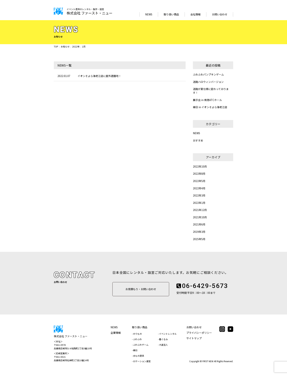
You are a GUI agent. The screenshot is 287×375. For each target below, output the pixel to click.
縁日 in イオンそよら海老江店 (210, 107)
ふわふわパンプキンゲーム (208, 74)
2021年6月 (199, 224)
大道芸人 (163, 344)
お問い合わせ (219, 14)
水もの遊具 (138, 355)
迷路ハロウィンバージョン (208, 82)
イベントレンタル (168, 333)
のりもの (137, 333)
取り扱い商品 (171, 14)
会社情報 (195, 14)
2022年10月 (200, 166)
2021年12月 (200, 210)
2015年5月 (199, 239)
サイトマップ (194, 338)
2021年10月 (200, 217)
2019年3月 (199, 232)
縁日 (135, 350)
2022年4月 (199, 188)
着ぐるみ (163, 339)
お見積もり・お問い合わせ (140, 289)
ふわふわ (137, 339)
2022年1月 (199, 203)
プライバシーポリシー (199, 332)
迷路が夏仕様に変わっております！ (211, 90)
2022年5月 (199, 181)
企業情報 (116, 332)
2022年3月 (199, 195)
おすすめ (198, 140)
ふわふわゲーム (140, 344)
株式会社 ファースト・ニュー (89, 12)
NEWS (148, 14)
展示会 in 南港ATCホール (207, 100)
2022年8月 (199, 173)
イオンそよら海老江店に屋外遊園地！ (99, 76)
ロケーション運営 (142, 361)
